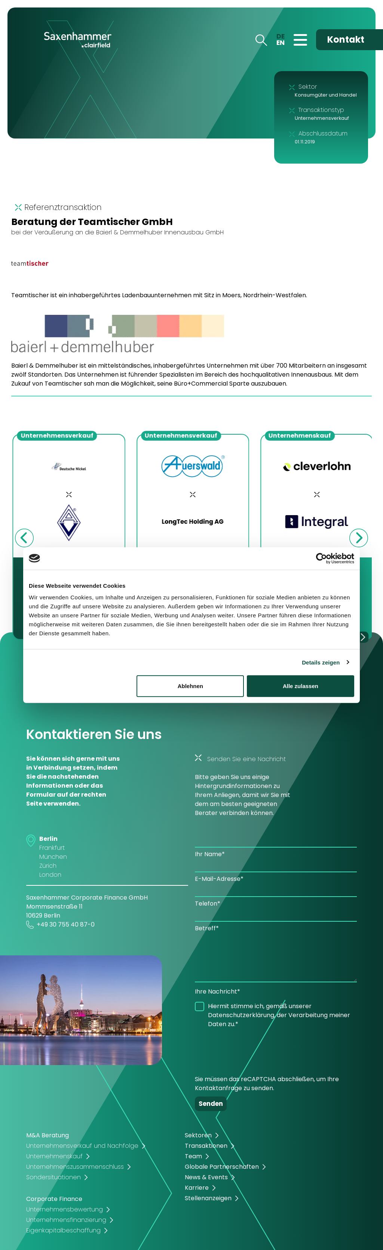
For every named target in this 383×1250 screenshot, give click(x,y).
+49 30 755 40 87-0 (60, 924)
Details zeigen (321, 662)
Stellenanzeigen (208, 1198)
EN (280, 42)
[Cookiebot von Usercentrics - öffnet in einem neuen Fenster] (321, 558)
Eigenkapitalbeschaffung (63, 1230)
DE (280, 36)
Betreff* (207, 928)
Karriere (197, 1187)
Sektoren (198, 1135)
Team (193, 1156)
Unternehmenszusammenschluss (75, 1166)
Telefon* (207, 903)
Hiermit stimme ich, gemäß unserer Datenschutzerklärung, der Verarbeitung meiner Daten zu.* (279, 1015)
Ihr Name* (210, 854)
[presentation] (252, 1049)
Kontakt (345, 39)
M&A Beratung (47, 1135)
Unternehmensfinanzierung (66, 1220)
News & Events (206, 1177)
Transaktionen (206, 1145)
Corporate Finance (54, 1199)
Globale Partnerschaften (222, 1166)
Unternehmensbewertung (64, 1209)
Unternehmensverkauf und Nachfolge (82, 1145)
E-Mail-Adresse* (219, 879)
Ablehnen (190, 686)
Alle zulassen (300, 686)
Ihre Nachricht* (217, 991)
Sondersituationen (53, 1177)
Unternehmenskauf (54, 1156)
